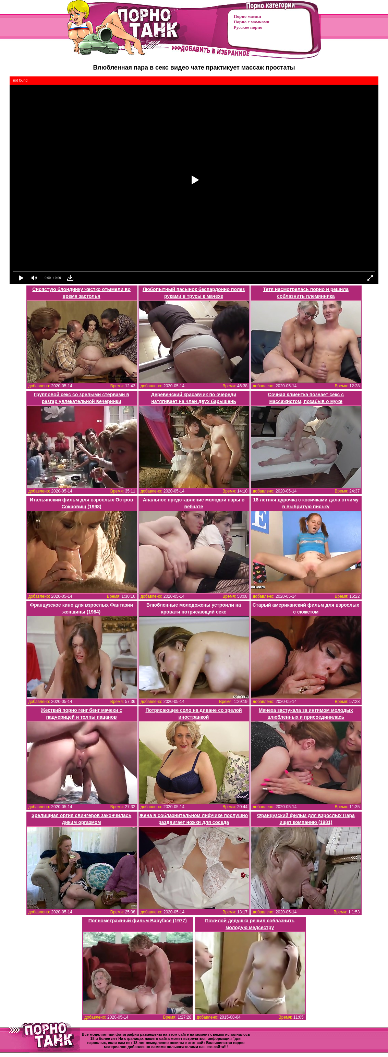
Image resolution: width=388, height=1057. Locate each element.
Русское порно (248, 27)
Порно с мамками (251, 21)
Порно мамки (247, 16)
